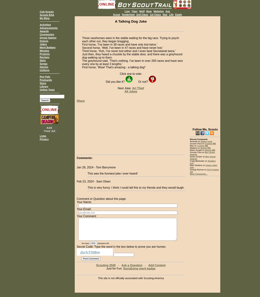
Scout (116, 14)
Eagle (178, 14)
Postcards (46, 80)
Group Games (48, 37)
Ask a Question (132, 269)
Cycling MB (210, 144)
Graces (44, 41)
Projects (45, 54)
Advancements (49, 28)
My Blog (44, 18)
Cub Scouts (47, 11)
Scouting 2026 (106, 269)
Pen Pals (45, 76)
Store (43, 83)
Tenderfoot (128, 14)
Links (43, 136)
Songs (43, 63)
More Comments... (198, 174)
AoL (167, 11)
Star (164, 14)
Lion (127, 11)
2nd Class (142, 14)
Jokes (43, 44)
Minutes (44, 50)
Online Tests (47, 89)
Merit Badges (48, 47)
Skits (43, 60)
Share (81, 100)
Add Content (157, 269)
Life (171, 14)
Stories (44, 67)
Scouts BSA (47, 15)
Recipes (44, 57)
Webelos (158, 11)
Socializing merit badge (139, 272)
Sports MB (205, 148)
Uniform (44, 70)
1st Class (155, 14)
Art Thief (138, 88)
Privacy (44, 139)
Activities (45, 24)
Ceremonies (47, 34)
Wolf (142, 11)
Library (44, 86)
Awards (44, 31)
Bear (149, 11)
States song (206, 141)
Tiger (134, 11)
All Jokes (131, 91)
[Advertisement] (205, 70)
